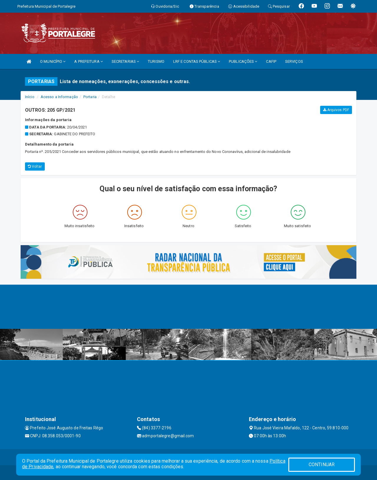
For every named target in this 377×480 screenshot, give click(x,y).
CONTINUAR (322, 464)
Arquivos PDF (336, 110)
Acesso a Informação (59, 97)
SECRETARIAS (125, 61)
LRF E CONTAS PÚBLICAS (196, 61)
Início (29, 97)
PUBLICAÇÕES (243, 61)
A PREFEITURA (88, 61)
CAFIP (271, 61)
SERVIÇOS (294, 61)
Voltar (35, 166)
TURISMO (156, 61)
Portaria (90, 97)
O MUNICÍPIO (52, 61)
